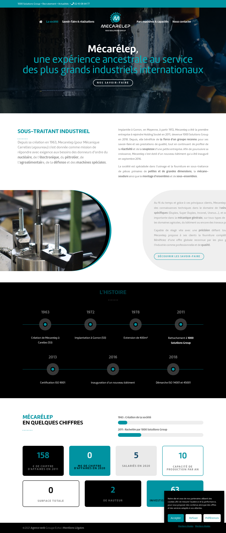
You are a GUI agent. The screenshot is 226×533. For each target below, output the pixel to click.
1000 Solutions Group (29, 3)
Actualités (63, 3)
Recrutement (49, 3)
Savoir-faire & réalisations (78, 21)
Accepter (176, 518)
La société (52, 21)
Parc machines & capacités (153, 21)
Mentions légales (185, 526)
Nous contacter (182, 21)
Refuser (193, 518)
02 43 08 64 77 (80, 3)
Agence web (38, 528)
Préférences (212, 518)
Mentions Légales (73, 528)
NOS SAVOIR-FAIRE (113, 80)
